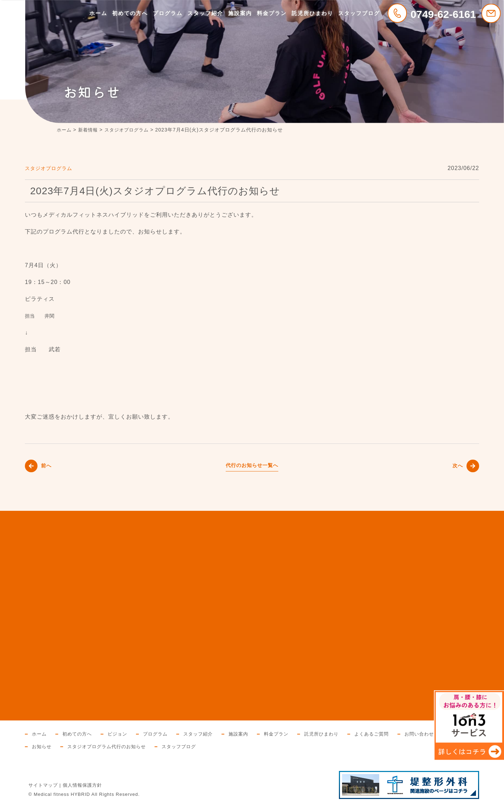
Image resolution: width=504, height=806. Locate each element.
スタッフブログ (359, 13)
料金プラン (272, 13)
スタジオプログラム (52, 168)
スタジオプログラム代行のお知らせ (184, 746)
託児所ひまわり (312, 13)
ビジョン (121, 734)
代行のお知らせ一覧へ (252, 465)
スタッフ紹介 (205, 13)
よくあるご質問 (386, 734)
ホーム (98, 13)
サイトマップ (43, 785)
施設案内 (240, 13)
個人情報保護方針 (82, 785)
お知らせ (116, 746)
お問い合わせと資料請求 (61, 746)
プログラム (168, 13)
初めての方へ (130, 13)
